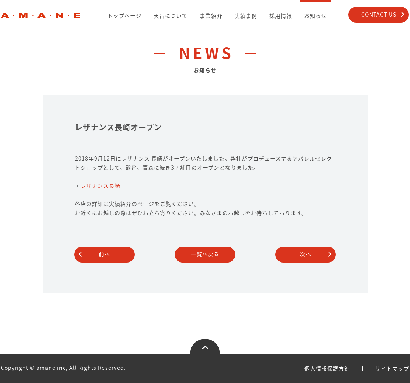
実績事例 (246, 15)
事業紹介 (211, 15)
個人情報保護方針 (327, 368)
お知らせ (315, 15)
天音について (171, 15)
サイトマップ (392, 368)
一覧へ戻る (205, 254)
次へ (305, 254)
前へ (104, 254)
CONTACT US (378, 14)
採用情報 (280, 15)
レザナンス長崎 (100, 185)
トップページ (124, 15)
